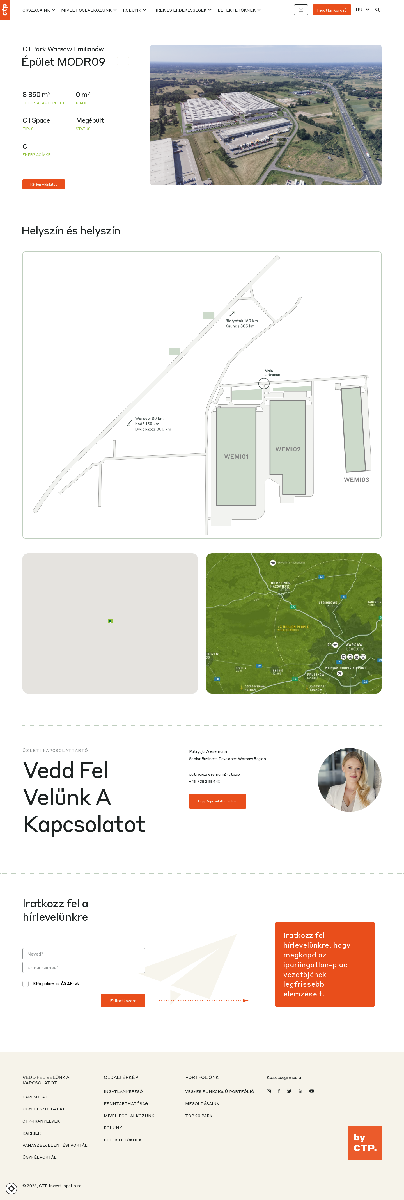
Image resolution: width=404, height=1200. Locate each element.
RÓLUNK (132, 9)
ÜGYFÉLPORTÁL (39, 1157)
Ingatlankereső (332, 9)
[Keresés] (378, 10)
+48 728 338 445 (205, 781)
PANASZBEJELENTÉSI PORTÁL (55, 1145)
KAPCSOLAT (35, 1096)
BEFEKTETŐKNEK (237, 9)
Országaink (36, 9)
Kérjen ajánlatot (43, 184)
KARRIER (31, 1132)
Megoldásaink (202, 1103)
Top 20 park (198, 1115)
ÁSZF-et (70, 983)
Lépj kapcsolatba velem (217, 801)
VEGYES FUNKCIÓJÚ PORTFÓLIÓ (219, 1091)
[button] (110, 621)
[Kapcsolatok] (301, 9)
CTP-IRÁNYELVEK (41, 1120)
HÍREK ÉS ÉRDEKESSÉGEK (179, 9)
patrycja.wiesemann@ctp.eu (214, 773)
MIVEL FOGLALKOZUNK (86, 9)
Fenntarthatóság (126, 1103)
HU (359, 9)
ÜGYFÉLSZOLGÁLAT (43, 1108)
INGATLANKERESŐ (123, 1091)
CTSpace (36, 120)
